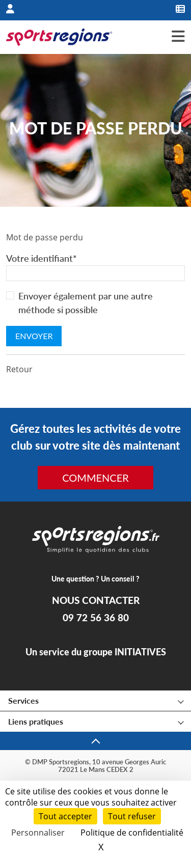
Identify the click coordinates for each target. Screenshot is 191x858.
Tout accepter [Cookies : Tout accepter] (65, 816)
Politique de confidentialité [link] (131, 832)
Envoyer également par (85, 302)
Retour (19, 369)
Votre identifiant (41, 258)
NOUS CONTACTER (96, 600)
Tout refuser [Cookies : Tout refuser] (132, 816)
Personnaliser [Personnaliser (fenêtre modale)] (38, 832)
